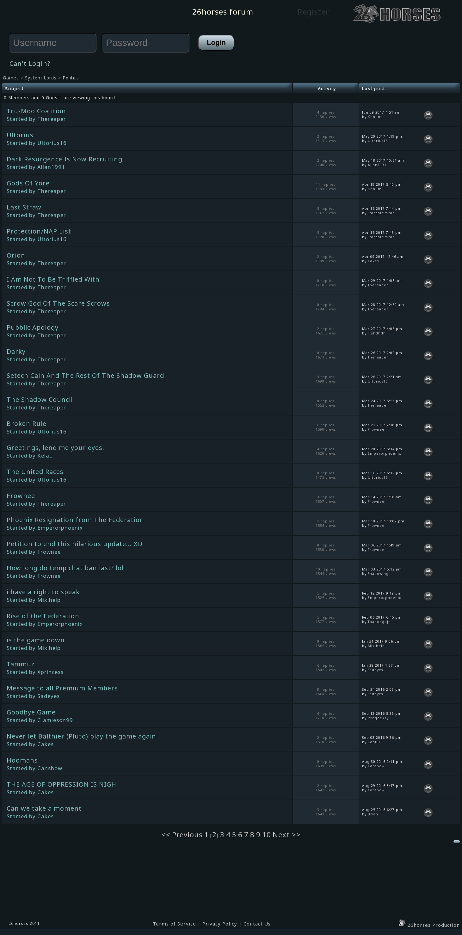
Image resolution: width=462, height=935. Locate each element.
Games (11, 78)
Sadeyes (375, 670)
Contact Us (257, 923)
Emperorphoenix (384, 453)
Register (313, 11)
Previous (187, 834)
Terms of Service (174, 923)
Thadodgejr (379, 622)
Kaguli (374, 742)
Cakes (373, 261)
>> (296, 834)
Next (282, 834)
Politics (71, 78)
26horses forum (222, 11)
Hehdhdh (377, 333)
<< (166, 834)
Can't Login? (29, 63)
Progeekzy (378, 718)
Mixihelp (376, 646)
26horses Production (429, 925)
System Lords (41, 78)
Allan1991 (377, 165)
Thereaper (378, 285)
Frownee (376, 429)
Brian (373, 814)
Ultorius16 (378, 141)
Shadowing (378, 573)
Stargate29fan (381, 213)
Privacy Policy (219, 923)
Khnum (375, 117)
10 (266, 834)
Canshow (376, 766)
